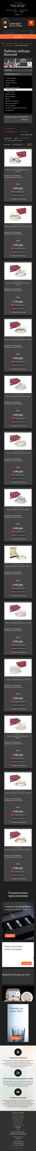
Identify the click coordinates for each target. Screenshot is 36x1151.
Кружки (7, 85)
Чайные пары (11, 92)
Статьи (15, 11)
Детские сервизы (10, 96)
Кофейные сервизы (11, 83)
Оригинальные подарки (18, 1125)
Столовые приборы (18, 1119)
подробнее (10, 936)
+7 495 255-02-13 (21, 5)
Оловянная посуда (18, 1121)
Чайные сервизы (10, 80)
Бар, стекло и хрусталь (18, 1118)
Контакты (21, 11)
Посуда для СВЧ (9, 110)
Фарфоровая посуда (11, 43)
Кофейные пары (10, 94)
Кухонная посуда (18, 1122)
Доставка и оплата (12, 10)
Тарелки (7, 98)
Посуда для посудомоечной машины (16, 108)
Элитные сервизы (10, 105)
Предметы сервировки (12, 101)
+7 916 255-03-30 (18, 3)
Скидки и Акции (23, 10)
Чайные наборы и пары (25, 43)
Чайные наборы (7, 45)
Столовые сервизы (10, 78)
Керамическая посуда (18, 1116)
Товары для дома (18, 1124)
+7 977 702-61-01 (18, 1137)
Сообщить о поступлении (18, 195)
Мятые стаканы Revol (11, 103)
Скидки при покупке (19, 191)
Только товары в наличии (13, 140)
